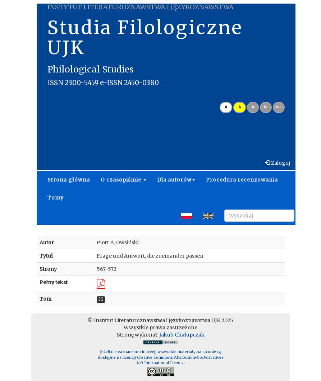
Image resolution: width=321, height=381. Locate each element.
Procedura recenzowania (242, 180)
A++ (278, 107)
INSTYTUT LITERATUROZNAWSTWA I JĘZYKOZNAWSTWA (140, 7)
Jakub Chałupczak (182, 334)
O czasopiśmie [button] (123, 180)
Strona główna (68, 180)
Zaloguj (280, 163)
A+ (265, 107)
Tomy (55, 197)
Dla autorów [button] (176, 180)
